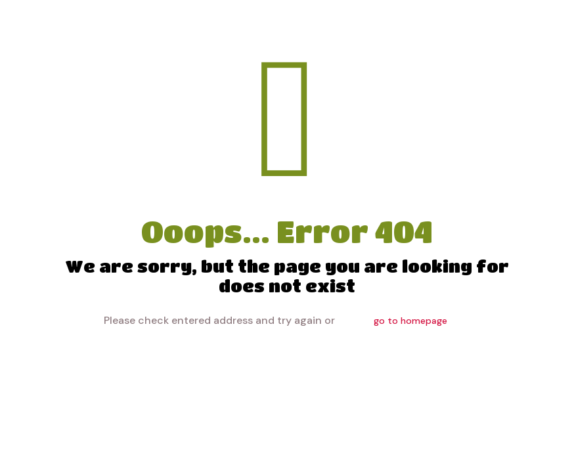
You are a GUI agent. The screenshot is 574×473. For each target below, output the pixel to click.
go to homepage (410, 321)
